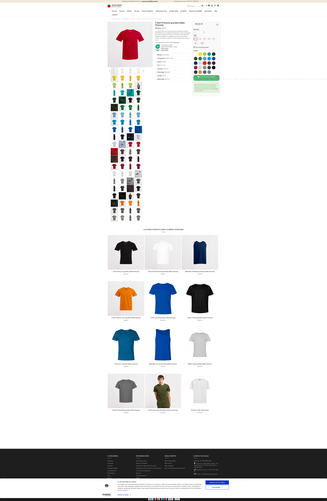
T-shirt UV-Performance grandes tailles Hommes (163, 271)
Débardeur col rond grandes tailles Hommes (163, 364)
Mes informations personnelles (175, 468)
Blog (216, 11)
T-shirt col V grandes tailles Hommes (126, 364)
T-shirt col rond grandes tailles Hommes (163, 317)
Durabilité (183, 11)
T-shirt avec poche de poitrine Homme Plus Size (163, 410)
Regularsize (202, 43)
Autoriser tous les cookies (217, 485)
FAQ (137, 478)
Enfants (129, 11)
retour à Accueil (116, 18)
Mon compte (170, 456)
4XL (200, 39)
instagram (115, 14)
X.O (109, 475)
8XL (196, 43)
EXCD (109, 478)
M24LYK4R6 (164, 50)
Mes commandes (170, 460)
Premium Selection (147, 11)
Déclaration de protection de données (148, 468)
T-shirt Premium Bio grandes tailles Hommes (126, 410)
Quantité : (196, 29)
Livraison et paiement (143, 470)
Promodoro (111, 473)
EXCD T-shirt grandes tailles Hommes (200, 364)
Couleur (195, 50)
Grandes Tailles (173, 11)
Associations (208, 11)
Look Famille (112, 470)
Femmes (114, 11)
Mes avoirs (168, 463)
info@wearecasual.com (209, 474)
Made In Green (141, 480)
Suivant (143, 71)
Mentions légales (141, 463)
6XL (209, 39)
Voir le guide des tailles (202, 47)
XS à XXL (176, 42)
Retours (138, 473)
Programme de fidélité (195, 11)
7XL (214, 39)
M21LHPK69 (164, 48)
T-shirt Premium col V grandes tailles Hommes (126, 317)
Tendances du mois (161, 11)
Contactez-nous (141, 460)
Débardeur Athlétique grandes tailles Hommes (200, 271)
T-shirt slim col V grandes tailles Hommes (126, 271)
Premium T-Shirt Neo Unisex (200, 410)
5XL (205, 39)
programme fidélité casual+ (150, 1)
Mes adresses (169, 465)
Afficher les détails (123, 497)
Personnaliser (217, 490)
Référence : (158, 28)
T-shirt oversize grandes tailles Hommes (200, 317)
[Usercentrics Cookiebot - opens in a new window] (107, 498)
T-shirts (138, 18)
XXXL (195, 39)
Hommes (122, 11)
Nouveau (136, 11)
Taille (194, 35)
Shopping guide (141, 475)
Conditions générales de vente (146, 465)
